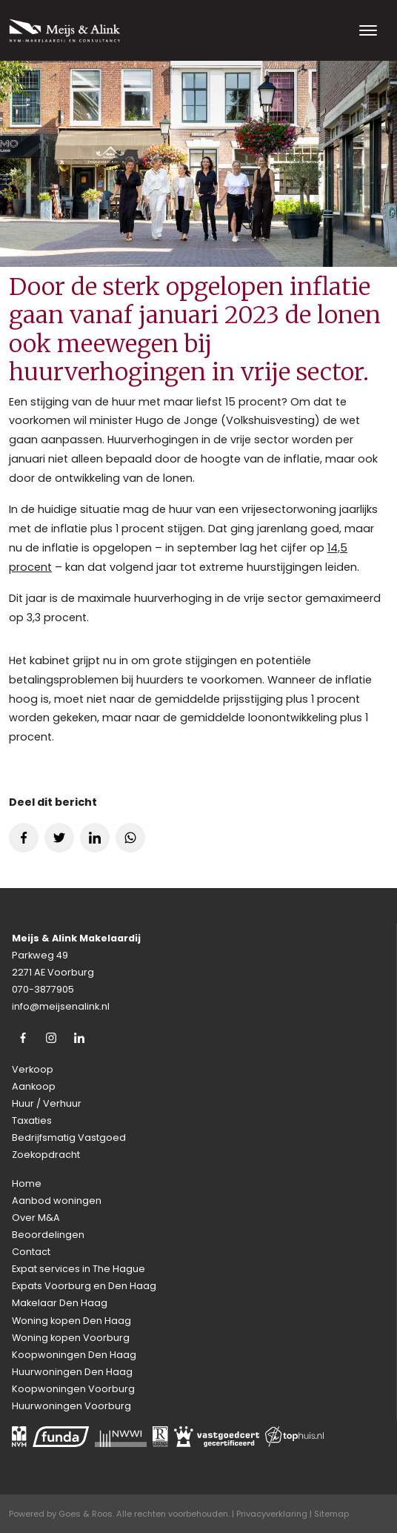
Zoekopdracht (46, 1154)
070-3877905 (43, 989)
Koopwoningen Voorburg (73, 1389)
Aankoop (34, 1086)
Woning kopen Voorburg (71, 1337)
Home (26, 1183)
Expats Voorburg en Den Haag (84, 1285)
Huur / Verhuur (46, 1103)
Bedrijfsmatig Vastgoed (69, 1137)
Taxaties (32, 1120)
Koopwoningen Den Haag (74, 1354)
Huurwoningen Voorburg (71, 1406)
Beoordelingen (48, 1234)
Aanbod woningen (56, 1200)
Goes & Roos (86, 1514)
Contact (31, 1251)
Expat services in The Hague (78, 1268)
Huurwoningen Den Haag (72, 1371)
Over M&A (36, 1217)
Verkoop (32, 1069)
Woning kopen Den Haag (71, 1320)
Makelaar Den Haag (59, 1303)
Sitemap (331, 1514)
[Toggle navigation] (367, 30)
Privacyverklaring (271, 1514)
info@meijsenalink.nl (61, 1006)
